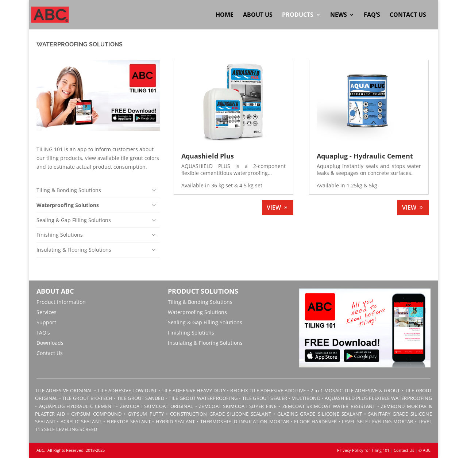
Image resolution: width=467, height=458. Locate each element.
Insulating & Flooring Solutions (73, 249)
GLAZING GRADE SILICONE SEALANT (319, 414)
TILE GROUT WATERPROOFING (203, 398)
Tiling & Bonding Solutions (68, 190)
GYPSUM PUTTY (146, 414)
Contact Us (408, 15)
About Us (258, 15)
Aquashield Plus (207, 156)
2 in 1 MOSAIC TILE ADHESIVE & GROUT (355, 390)
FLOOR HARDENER (315, 421)
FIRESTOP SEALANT (129, 421)
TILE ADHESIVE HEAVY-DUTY (193, 390)
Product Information (61, 301)
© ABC (424, 450)
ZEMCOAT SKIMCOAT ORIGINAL (156, 406)
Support (46, 322)
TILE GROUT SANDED (140, 398)
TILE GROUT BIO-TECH (87, 398)
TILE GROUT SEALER (264, 398)
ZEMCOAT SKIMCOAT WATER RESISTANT (328, 406)
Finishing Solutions (59, 234)
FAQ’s (372, 15)
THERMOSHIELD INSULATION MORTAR (244, 421)
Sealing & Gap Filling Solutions (73, 220)
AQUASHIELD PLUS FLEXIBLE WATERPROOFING (378, 398)
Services (46, 312)
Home (225, 15)
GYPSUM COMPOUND (96, 414)
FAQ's (43, 332)
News (338, 15)
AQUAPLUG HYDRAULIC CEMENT (76, 406)
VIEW (274, 207)
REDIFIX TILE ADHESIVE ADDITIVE (268, 390)
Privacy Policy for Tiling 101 (363, 450)
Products (297, 15)
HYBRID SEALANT (175, 421)
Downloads (49, 342)
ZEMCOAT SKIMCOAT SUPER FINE (238, 406)
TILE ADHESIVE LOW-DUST (127, 390)
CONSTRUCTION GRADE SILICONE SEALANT (220, 414)
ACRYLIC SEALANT (81, 421)
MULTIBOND (306, 398)
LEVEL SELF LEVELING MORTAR (376, 421)
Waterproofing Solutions (67, 205)
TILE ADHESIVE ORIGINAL (64, 390)
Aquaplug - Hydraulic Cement (365, 156)
